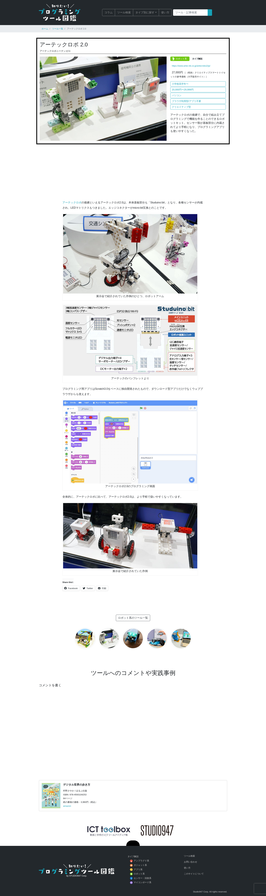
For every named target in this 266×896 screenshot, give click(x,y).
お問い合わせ (190, 862)
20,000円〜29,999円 (183, 89)
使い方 (165, 12)
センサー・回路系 (142, 878)
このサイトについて (194, 873)
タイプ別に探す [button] (144, 12)
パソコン (176, 95)
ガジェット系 (140, 865)
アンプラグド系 (141, 860)
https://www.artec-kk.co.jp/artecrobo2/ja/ (191, 66)
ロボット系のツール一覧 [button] (133, 617)
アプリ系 (138, 869)
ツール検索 (124, 12)
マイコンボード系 (142, 882)
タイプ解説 (197, 59)
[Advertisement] (133, 173)
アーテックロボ (71, 202)
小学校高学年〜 (180, 83)
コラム (108, 12)
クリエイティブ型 (181, 107)
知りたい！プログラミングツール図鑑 (64, 12)
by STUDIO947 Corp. (76, 875)
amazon (67, 806)
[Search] (190, 12)
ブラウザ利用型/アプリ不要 (186, 101)
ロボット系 (181, 58)
